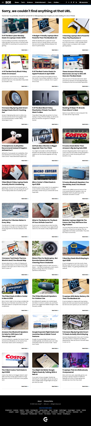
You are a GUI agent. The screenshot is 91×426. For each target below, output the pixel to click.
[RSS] (76, 2)
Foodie (27, 410)
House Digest (71, 410)
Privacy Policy (48, 401)
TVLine (54, 414)
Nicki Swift (37, 412)
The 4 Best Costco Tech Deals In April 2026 (14, 371)
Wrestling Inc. (67, 414)
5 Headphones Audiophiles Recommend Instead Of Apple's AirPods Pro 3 (14, 148)
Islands (84, 410)
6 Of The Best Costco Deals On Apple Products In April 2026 (44, 72)
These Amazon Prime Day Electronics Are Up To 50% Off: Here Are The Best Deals (74, 74)
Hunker (78, 410)
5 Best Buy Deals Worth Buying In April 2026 (76, 259)
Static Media (37, 404)
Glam (50, 410)
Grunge (56, 410)
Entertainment (40, 2)
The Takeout (47, 414)
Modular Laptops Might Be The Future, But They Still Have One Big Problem (75, 222)
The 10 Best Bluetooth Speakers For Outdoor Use (44, 297)
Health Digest (62, 410)
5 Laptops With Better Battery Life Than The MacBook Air (76, 297)
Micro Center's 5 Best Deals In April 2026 (43, 183)
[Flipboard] (73, 2)
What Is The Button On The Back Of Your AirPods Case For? (44, 221)
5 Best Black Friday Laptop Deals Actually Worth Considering (15, 183)
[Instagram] (71, 2)
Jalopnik (11, 412)
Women (59, 414)
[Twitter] (68, 2)
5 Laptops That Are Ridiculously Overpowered (75, 371)
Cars (49, 2)
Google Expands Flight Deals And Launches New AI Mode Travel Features (45, 334)
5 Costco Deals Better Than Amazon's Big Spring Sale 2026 (75, 147)
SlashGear (75, 412)
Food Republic (34, 410)
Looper (17, 412)
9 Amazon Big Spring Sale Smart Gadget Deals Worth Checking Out (15, 110)
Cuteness (15, 410)
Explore (22, 410)
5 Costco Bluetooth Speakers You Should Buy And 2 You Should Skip (76, 184)
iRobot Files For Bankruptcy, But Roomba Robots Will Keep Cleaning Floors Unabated (45, 260)
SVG (81, 412)
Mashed (22, 412)
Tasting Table (24, 414)
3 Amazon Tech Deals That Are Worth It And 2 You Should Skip (14, 259)
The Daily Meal (33, 414)
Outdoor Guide (46, 412)
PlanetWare (54, 412)
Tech (23, 2)
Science (30, 2)
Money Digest (29, 412)
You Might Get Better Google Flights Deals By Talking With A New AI (44, 372)
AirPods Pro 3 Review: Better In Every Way (14, 221)
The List (41, 414)
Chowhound (8, 410)
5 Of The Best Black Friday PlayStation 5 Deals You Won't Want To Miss (44, 110)
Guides (56, 2)
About (40, 401)
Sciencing (61, 412)
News (17, 2)
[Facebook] (66, 2)
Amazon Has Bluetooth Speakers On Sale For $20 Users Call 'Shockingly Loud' (15, 334)
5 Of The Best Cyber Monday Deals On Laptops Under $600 (13, 37)
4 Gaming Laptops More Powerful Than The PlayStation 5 (76, 37)
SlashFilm (68, 412)
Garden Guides (43, 410)
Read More (24, 50)
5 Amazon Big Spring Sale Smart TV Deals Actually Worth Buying (75, 333)
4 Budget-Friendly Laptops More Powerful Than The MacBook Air (45, 37)
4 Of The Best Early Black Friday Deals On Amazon (14, 72)
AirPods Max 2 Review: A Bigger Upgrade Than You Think (44, 147)
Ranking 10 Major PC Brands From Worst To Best (74, 109)
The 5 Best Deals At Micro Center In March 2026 (14, 297)
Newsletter (84, 2)
